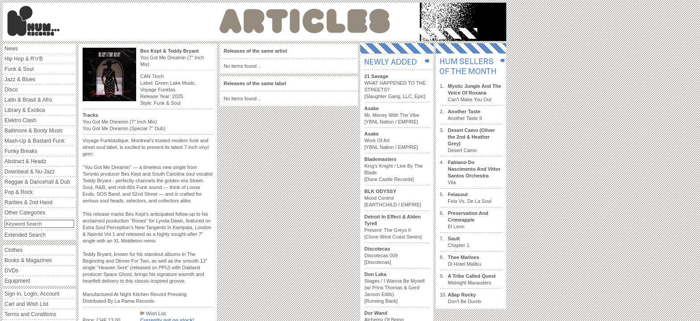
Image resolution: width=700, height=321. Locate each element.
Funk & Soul (18, 69)
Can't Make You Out (474, 92)
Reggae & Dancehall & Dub (37, 182)
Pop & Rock (18, 192)
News (11, 48)
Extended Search (25, 235)
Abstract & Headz (25, 161)
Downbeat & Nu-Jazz (29, 172)
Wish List (153, 313)
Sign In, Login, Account (31, 294)
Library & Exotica (24, 110)
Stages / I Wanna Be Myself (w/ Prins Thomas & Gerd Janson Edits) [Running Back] (394, 288)
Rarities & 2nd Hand (28, 202)
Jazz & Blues (19, 79)
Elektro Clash (20, 120)
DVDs (11, 271)
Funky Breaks (20, 151)
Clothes (13, 250)
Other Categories (24, 213)
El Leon (468, 219)
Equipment (17, 281)
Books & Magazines (28, 260)
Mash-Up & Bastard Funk (34, 141)
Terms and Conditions (30, 314)
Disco (11, 89)
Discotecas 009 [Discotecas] (381, 255)
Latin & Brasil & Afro (28, 100)
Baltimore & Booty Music (33, 131)
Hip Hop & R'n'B (23, 59)
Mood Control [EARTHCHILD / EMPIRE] (392, 198)
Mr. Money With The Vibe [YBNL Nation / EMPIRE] (391, 115)
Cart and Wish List (26, 304)
